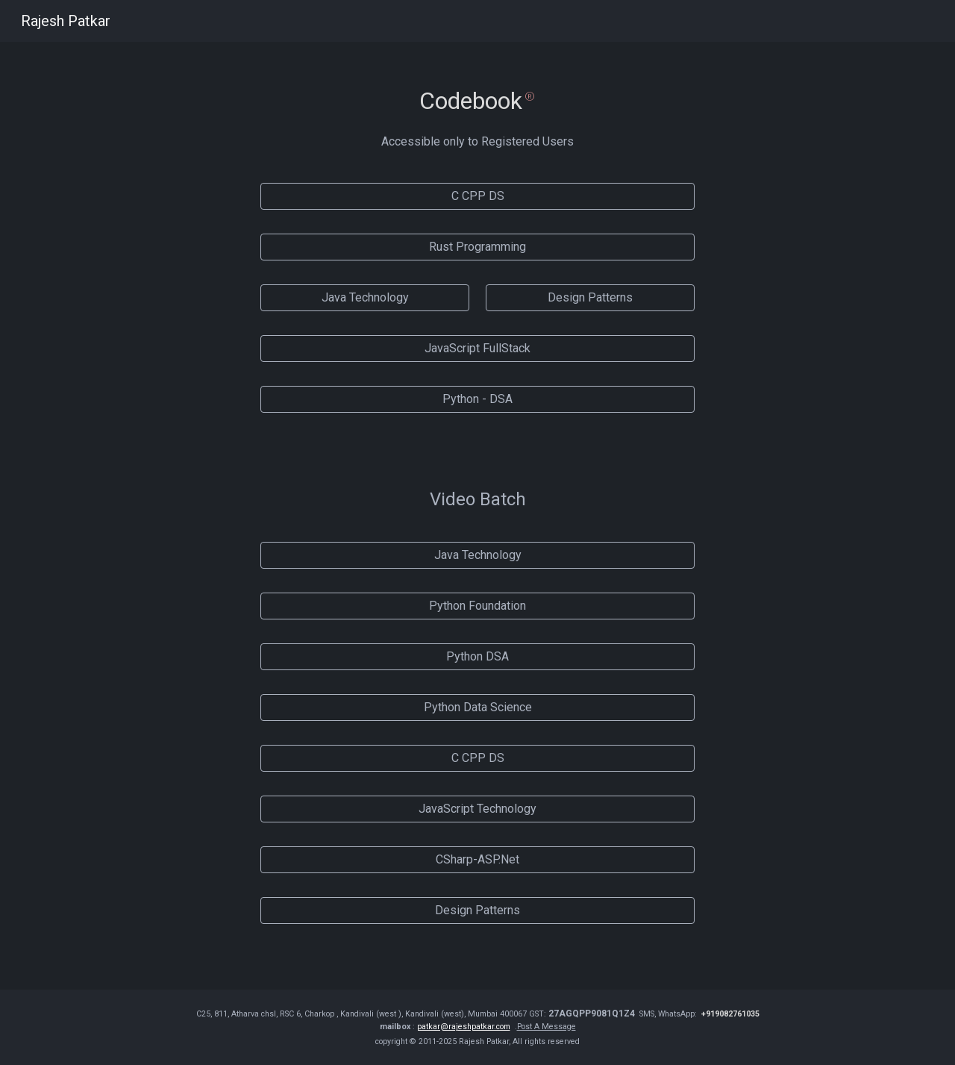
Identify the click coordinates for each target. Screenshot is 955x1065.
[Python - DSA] (477, 399)
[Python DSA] (477, 656)
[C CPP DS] (477, 196)
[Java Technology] (364, 297)
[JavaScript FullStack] (477, 348)
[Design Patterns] (589, 297)
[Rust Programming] (477, 247)
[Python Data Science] (477, 707)
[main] (477, 89)
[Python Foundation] (477, 606)
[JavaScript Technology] (477, 809)
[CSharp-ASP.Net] (477, 859)
